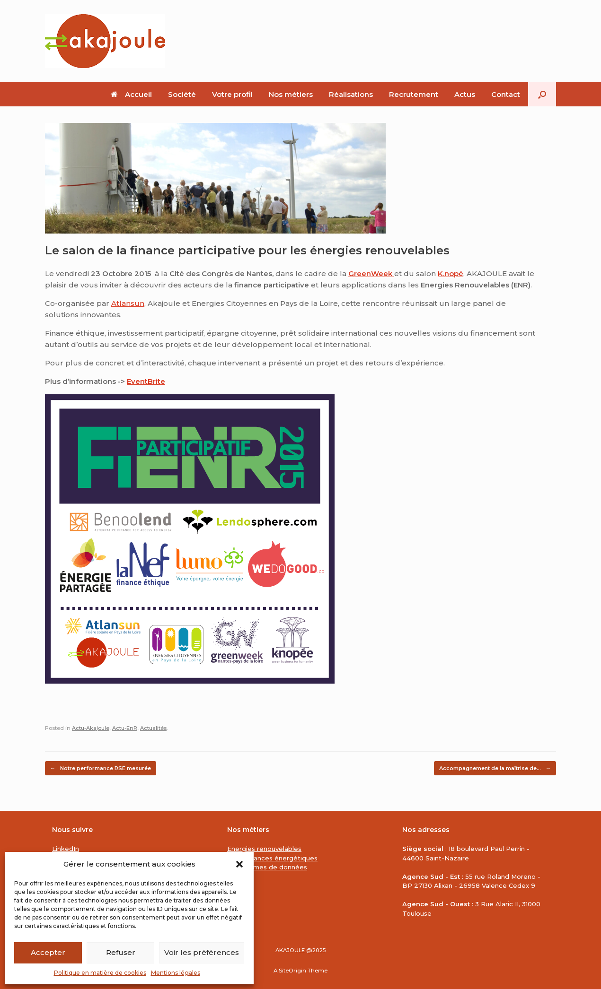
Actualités (153, 728)
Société (182, 94)
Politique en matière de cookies (100, 972)
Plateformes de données (267, 867)
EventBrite (146, 381)
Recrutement (413, 94)
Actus (464, 94)
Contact (505, 94)
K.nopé (450, 273)
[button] (239, 864)
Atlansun (127, 303)
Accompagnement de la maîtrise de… (495, 768)
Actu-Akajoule (90, 728)
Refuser (120, 952)
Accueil (131, 94)
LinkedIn (65, 848)
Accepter (48, 952)
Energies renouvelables (264, 848)
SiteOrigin (292, 970)
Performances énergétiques (272, 858)
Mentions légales (175, 972)
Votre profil (232, 94)
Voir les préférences (201, 952)
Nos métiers (291, 94)
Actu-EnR (124, 728)
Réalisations (351, 94)
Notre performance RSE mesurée (100, 768)
